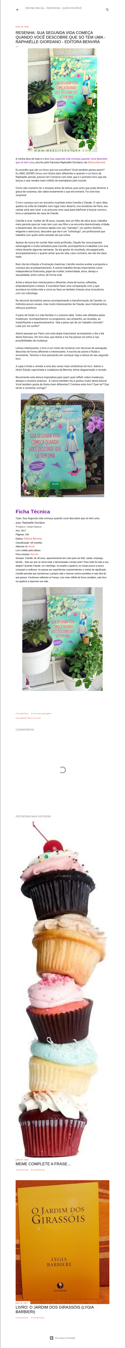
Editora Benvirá (96, 162)
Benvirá (34, 554)
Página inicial (35, 8)
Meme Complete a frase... (43, 1164)
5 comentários (37, 1317)
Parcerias (53, 8)
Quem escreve (72, 8)
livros (38, 718)
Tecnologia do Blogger (63, 1338)
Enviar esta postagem (41, 713)
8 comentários (38, 1169)
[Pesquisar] (107, 9)
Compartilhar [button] (22, 713)
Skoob (31, 546)
